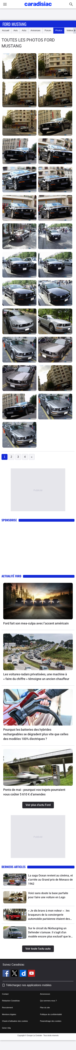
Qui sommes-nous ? (48, 1001)
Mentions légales (9, 1014)
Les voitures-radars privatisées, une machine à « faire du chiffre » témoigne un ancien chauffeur (36, 676)
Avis (15, 30)
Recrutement (7, 1007)
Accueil (5, 30)
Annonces (35, 30)
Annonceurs (45, 994)
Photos (58, 30)
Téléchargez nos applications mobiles (28, 985)
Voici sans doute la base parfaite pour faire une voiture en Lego (48, 895)
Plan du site (45, 1007)
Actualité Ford (11, 576)
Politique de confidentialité (51, 1014)
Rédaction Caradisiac (11, 1001)
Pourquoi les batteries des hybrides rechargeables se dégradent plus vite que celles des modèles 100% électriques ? (35, 734)
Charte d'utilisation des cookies (15, 1021)
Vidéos (69, 30)
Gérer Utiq (6, 1028)
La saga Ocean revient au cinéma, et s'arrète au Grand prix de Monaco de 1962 (50, 879)
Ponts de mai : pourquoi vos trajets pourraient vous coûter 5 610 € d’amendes (34, 792)
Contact (5, 994)
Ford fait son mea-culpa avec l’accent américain (36, 623)
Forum (48, 30)
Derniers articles (14, 867)
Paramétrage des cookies (50, 1021)
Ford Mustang (14, 24)
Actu (24, 30)
